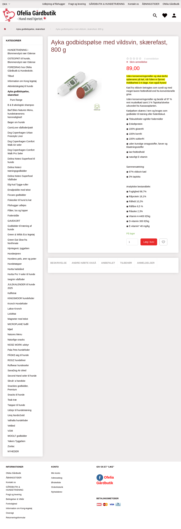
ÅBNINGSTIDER (150, 4)
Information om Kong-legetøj (19, 508)
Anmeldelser (146, 263)
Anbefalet (108, 263)
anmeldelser (151, 58)
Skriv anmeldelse (138, 62)
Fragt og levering (77, 4)
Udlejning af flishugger (53, 4)
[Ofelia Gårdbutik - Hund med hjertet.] (29, 15)
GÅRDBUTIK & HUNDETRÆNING (107, 4)
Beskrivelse (58, 263)
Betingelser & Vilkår (15, 499)
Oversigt (10, 513)
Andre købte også (84, 263)
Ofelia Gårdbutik (171, 4)
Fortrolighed (11, 504)
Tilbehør (126, 263)
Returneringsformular (15, 517)
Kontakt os (133, 4)
